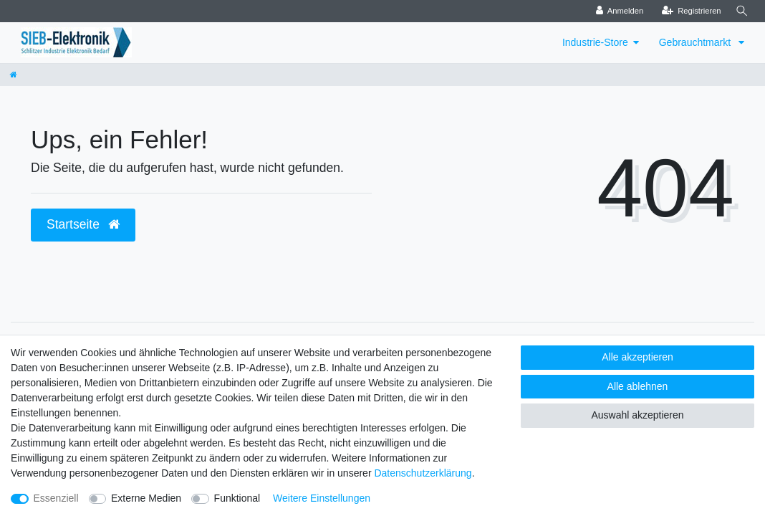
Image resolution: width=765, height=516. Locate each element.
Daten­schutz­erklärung (422, 473)
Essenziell (56, 498)
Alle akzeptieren (637, 357)
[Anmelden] (617, 11)
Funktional (237, 498)
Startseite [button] (83, 224)
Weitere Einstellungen (321, 498)
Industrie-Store (595, 42)
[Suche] (740, 11)
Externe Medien (146, 498)
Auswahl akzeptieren (637, 415)
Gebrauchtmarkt (696, 42)
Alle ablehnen (637, 386)
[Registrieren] (688, 11)
